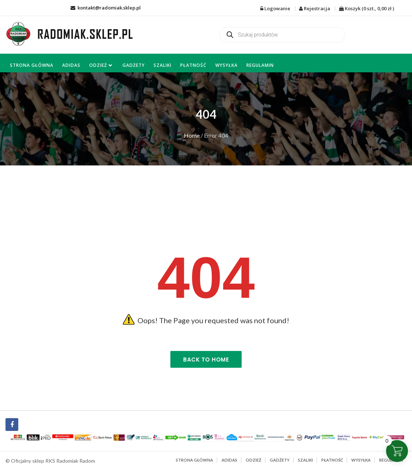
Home (192, 135)
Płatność (193, 65)
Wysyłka (226, 65)
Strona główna (31, 65)
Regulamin (260, 65)
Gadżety (133, 65)
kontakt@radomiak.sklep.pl (106, 7)
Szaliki (162, 65)
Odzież (98, 65)
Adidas (71, 65)
